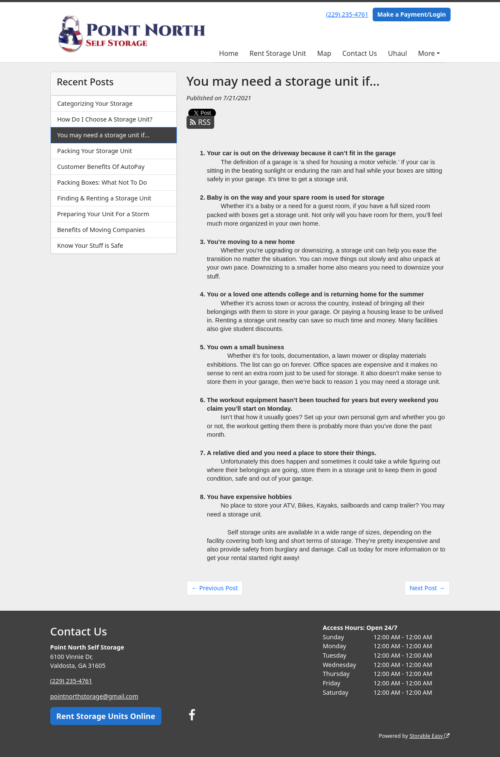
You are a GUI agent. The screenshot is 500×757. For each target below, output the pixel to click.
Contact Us (359, 53)
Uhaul (397, 53)
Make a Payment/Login (411, 14)
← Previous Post (215, 588)
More (426, 53)
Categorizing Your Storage (94, 103)
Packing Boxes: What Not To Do (102, 182)
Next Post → (427, 588)
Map (324, 53)
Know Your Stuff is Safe (90, 245)
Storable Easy (429, 736)
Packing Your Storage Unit (94, 151)
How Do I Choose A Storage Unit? (104, 119)
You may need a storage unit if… (103, 135)
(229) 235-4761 (347, 14)
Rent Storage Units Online (105, 716)
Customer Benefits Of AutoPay (100, 166)
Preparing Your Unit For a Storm (103, 214)
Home (229, 53)
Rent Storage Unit (278, 53)
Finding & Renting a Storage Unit (104, 198)
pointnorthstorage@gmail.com (94, 696)
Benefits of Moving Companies (101, 230)
